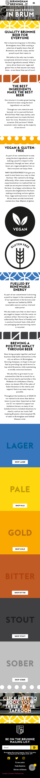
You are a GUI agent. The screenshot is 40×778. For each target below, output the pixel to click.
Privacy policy (20, 762)
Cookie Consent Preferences (13, 774)
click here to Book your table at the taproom (20, 704)
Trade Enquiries (20, 766)
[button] (34, 3)
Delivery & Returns (20, 769)
